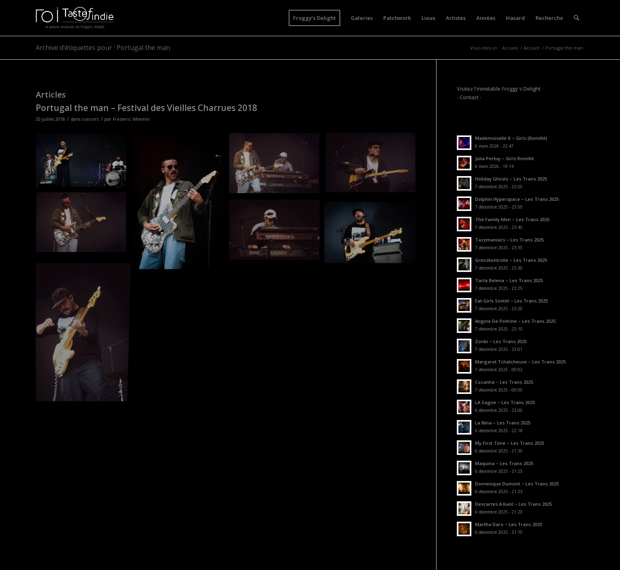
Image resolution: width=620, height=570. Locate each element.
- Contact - (469, 97)
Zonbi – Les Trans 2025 (501, 341)
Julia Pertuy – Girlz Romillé (504, 158)
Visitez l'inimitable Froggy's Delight (498, 88)
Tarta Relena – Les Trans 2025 (509, 280)
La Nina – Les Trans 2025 (502, 423)
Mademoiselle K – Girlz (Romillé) (511, 138)
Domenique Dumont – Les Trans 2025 (517, 484)
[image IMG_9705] (180, 204)
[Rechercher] (576, 18)
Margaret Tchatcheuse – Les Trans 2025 (520, 362)
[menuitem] (314, 18)
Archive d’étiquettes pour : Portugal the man (103, 47)
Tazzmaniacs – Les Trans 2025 (509, 240)
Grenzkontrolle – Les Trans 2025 (511, 260)
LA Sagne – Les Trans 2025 (505, 402)
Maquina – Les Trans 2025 (504, 463)
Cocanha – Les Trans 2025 (504, 382)
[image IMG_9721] (373, 233)
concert (90, 119)
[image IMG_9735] (84, 330)
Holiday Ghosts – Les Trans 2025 (511, 179)
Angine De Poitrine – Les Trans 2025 (515, 321)
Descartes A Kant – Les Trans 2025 (513, 504)
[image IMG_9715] (373, 166)
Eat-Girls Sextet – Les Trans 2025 (511, 301)
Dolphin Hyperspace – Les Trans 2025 (517, 199)
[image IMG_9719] (84, 226)
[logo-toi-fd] (75, 18)
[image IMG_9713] (277, 166)
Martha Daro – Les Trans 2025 (508, 524)
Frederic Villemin (131, 119)
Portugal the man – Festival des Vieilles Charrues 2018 (146, 107)
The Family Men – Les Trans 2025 (512, 219)
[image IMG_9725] (277, 233)
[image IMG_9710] (84, 163)
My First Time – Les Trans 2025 (509, 443)
